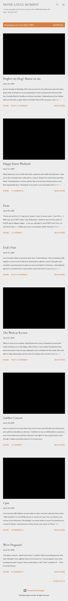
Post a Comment (19, 106)
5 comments (17, 191)
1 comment (16, 233)
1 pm (6, 503)
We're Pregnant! (12, 545)
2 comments (17, 530)
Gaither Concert (13, 418)
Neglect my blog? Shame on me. (22, 79)
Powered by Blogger (34, 590)
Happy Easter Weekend (16, 164)
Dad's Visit (9, 247)
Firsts (6, 206)
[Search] (57, 4)
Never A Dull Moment (21, 4)
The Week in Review (15, 333)
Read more (59, 106)
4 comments (17, 572)
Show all (58, 25)
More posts (59, 581)
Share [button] (6, 106)
